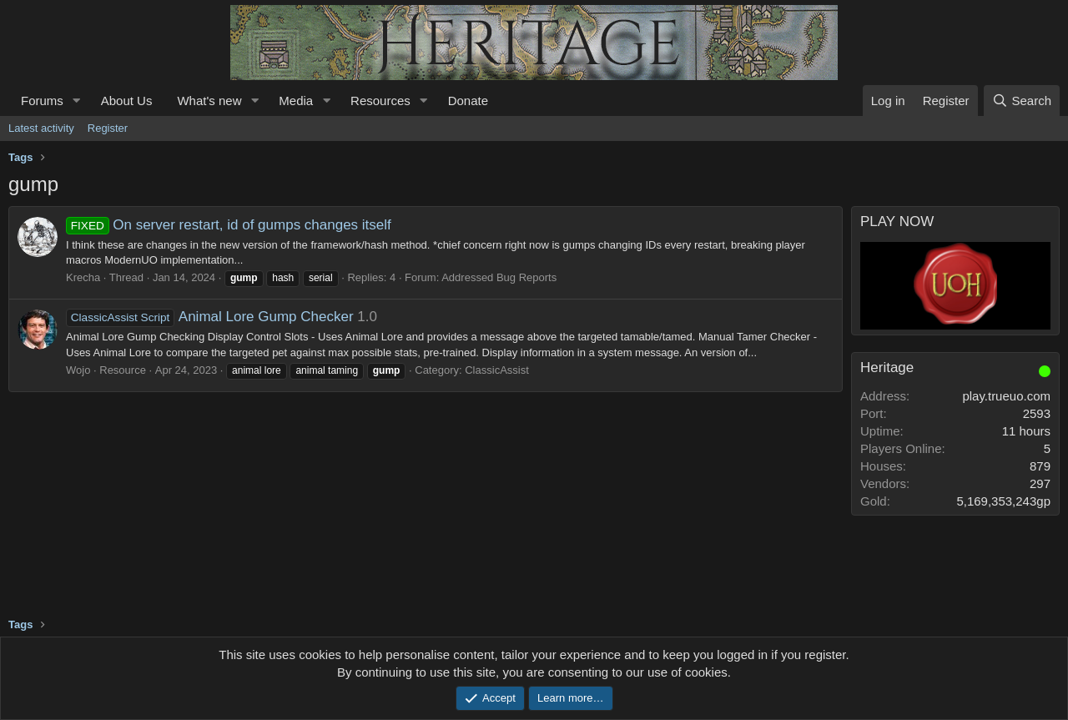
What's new (209, 100)
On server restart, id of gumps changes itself (228, 225)
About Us (127, 100)
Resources (380, 100)
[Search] (1022, 100)
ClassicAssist (497, 370)
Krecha (83, 277)
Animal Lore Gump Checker (210, 317)
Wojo (78, 370)
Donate (468, 100)
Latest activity (41, 128)
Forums (42, 100)
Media (296, 100)
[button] (76, 100)
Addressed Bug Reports (499, 277)
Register (108, 128)
